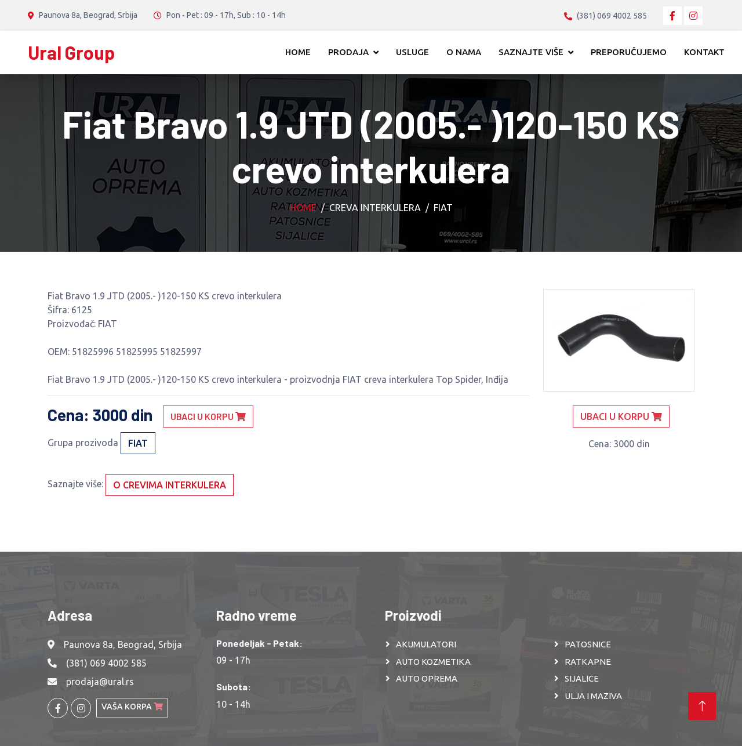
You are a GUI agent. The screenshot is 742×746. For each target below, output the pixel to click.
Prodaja (348, 52)
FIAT (443, 207)
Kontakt (704, 52)
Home (298, 52)
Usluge (412, 52)
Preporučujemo (629, 52)
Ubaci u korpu (208, 416)
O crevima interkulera (169, 485)
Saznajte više (531, 52)
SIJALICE (582, 678)
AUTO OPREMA (426, 678)
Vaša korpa (132, 706)
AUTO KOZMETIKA (433, 662)
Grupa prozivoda (83, 442)
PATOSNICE (588, 644)
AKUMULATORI (426, 644)
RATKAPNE (588, 662)
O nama (463, 52)
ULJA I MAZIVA (593, 696)
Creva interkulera (375, 207)
